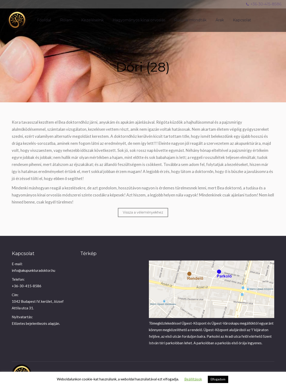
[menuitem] (44, 20)
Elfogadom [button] (218, 379)
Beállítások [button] (193, 379)
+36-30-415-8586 (263, 4)
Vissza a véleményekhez (143, 212)
